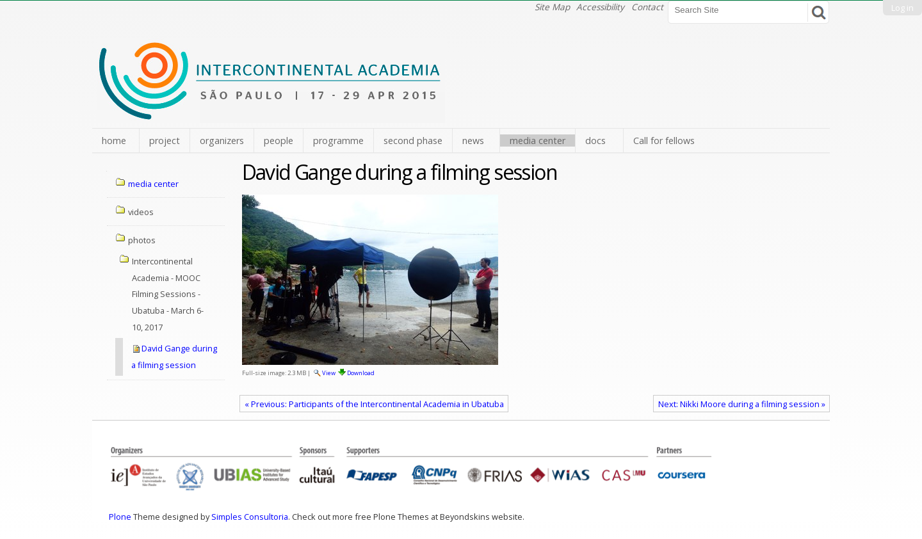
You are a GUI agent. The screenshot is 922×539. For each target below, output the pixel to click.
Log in (902, 7)
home (114, 140)
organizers (222, 140)
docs (595, 140)
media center (537, 140)
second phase (413, 140)
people (278, 140)
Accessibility (600, 7)
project (164, 140)
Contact (647, 7)
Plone (120, 516)
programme (338, 140)
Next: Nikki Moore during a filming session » (741, 404)
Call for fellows (664, 140)
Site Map (552, 7)
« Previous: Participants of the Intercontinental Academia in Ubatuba (374, 404)
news (473, 140)
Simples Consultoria (249, 516)
